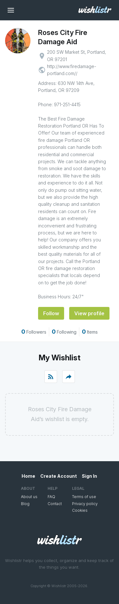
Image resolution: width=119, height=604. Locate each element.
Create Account (58, 476)
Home (28, 476)
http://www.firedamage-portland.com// (71, 70)
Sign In (89, 476)
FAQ (51, 496)
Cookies (80, 510)
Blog (25, 503)
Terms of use (84, 496)
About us (29, 496)
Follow (51, 313)
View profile (89, 313)
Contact (55, 503)
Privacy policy (85, 503)
